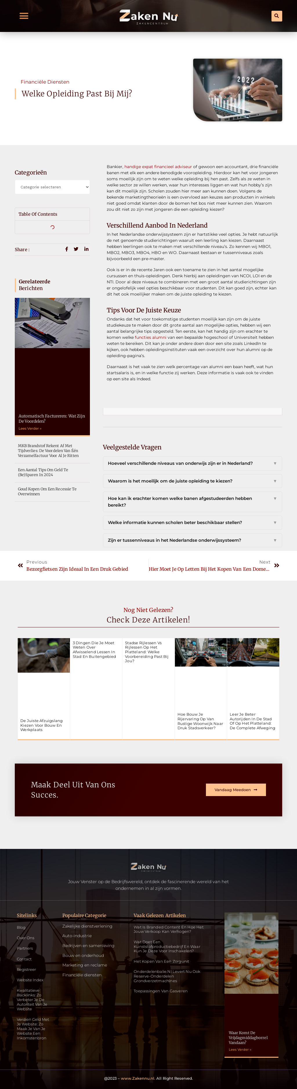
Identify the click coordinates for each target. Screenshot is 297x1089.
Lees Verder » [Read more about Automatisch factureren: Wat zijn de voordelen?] (30, 428)
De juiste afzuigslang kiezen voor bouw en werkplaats (41, 725)
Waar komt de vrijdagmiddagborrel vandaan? (248, 1037)
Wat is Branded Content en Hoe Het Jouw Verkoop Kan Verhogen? (169, 929)
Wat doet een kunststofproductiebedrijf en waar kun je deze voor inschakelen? (167, 946)
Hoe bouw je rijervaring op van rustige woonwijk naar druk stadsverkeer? (200, 721)
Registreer (27, 970)
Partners (25, 948)
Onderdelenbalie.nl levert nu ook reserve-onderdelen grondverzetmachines (167, 976)
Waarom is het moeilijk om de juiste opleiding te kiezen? (192, 481)
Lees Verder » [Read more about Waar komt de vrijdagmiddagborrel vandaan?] (240, 1049)
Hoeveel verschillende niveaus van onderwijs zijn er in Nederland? (192, 463)
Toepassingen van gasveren (161, 991)
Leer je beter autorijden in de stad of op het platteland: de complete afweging (252, 721)
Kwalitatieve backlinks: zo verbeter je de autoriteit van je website (34, 1001)
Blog (22, 927)
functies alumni (150, 337)
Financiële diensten (45, 82)
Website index (31, 980)
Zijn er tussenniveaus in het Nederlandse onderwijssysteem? (192, 540)
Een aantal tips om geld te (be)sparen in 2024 (43, 472)
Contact (25, 959)
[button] (24, 16)
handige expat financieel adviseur (158, 166)
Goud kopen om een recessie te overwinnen (47, 491)
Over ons (26, 938)
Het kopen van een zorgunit (161, 961)
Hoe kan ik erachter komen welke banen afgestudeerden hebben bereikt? (192, 501)
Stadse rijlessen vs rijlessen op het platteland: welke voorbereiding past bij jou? (147, 651)
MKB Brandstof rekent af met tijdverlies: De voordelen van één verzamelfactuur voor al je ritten (48, 450)
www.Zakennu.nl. (138, 1078)
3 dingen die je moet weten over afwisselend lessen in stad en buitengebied (94, 649)
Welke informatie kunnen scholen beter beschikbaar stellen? (192, 522)
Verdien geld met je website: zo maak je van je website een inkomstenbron (34, 1031)
